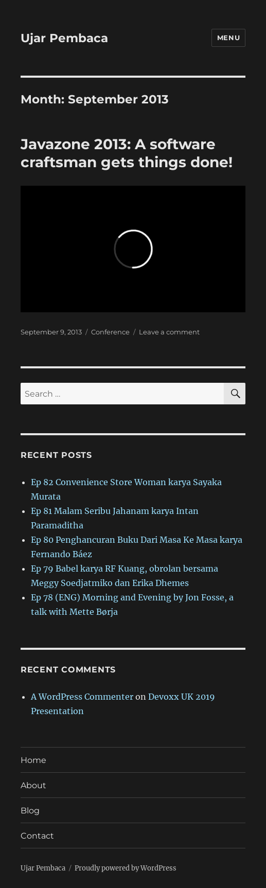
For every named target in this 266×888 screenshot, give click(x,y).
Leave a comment (169, 332)
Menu (228, 37)
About (33, 785)
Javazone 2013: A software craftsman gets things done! (127, 153)
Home (33, 760)
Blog (30, 810)
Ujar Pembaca (64, 38)
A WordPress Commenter (82, 696)
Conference (110, 332)
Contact (37, 836)
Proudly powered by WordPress (125, 868)
